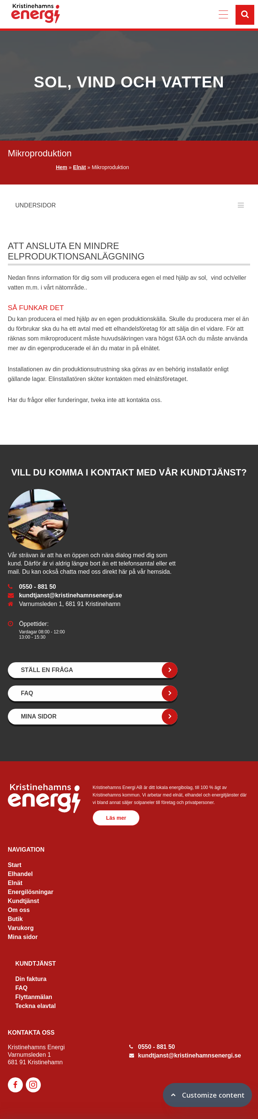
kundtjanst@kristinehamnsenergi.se (70, 595)
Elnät (79, 167)
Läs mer (116, 818)
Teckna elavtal (35, 1006)
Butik (15, 919)
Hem (61, 167)
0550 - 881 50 (37, 587)
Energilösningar (31, 892)
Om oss (19, 910)
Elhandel (20, 874)
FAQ (21, 988)
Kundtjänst (23, 901)
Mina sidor (23, 937)
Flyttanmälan (33, 997)
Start (14, 865)
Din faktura (31, 979)
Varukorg (21, 928)
